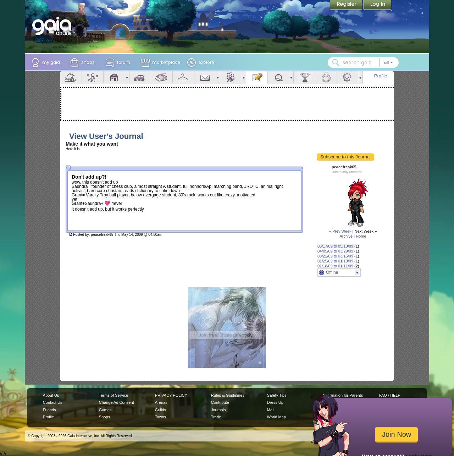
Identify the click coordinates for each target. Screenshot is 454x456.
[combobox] (363, 62)
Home (361, 236)
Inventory (183, 77)
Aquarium (161, 77)
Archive (346, 236)
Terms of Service (113, 395)
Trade (216, 417)
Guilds (160, 410)
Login (377, 5)
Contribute (220, 402)
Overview (71, 77)
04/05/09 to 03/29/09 (335, 251)
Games (105, 410)
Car (140, 77)
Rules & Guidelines (227, 395)
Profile (380, 75)
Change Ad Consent (116, 402)
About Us (51, 395)
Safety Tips (277, 395)
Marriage (326, 77)
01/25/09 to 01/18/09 (335, 261)
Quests (278, 77)
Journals (218, 410)
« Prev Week (340, 231)
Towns (160, 417)
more (127, 77)
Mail (205, 77)
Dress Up (275, 402)
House (114, 77)
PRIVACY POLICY (171, 395)
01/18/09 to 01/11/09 (335, 266)
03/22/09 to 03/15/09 (335, 256)
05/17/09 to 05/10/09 (335, 246)
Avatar (92, 77)
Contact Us (52, 402)
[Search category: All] (388, 62)
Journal (256, 77)
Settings (347, 77)
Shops (104, 417)
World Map (276, 417)
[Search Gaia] (336, 62)
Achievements (304, 77)
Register (346, 5)
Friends (231, 77)
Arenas (161, 402)
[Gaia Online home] (53, 26)
